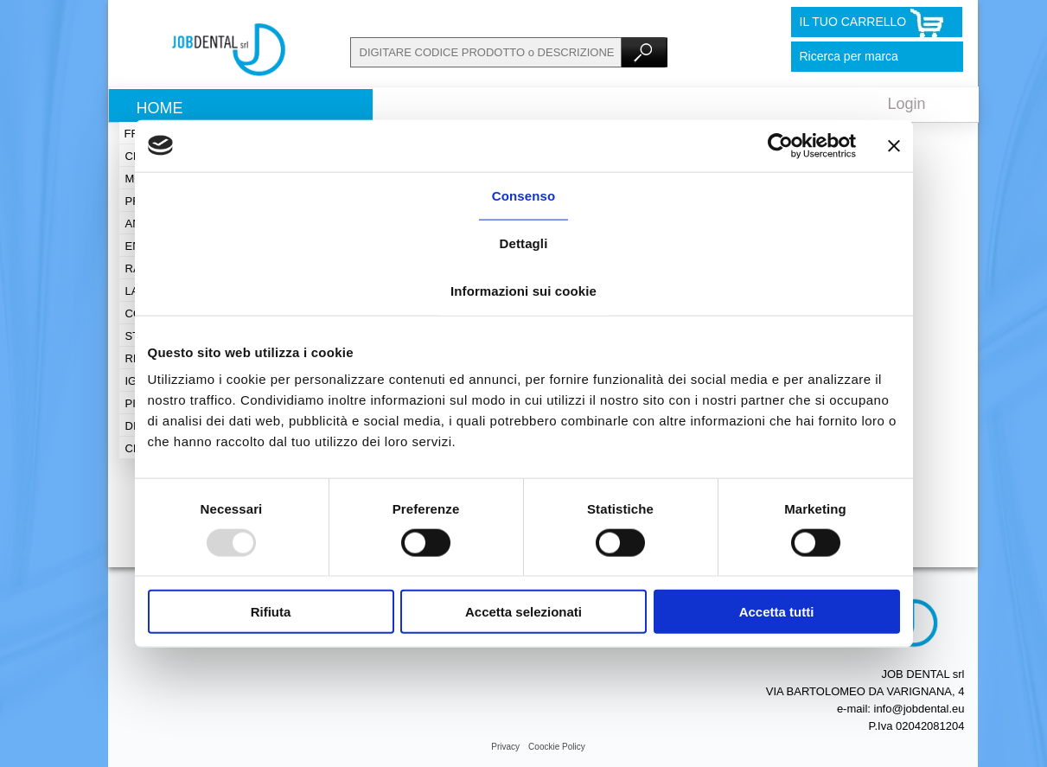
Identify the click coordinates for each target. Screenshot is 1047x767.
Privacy (505, 746)
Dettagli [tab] (524, 242)
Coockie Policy (556, 746)
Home (160, 108)
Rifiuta (271, 611)
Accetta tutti (776, 611)
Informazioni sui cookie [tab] (523, 290)
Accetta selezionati (523, 611)
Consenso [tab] (523, 195)
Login (907, 103)
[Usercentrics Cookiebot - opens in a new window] (780, 145)
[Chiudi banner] (894, 145)
